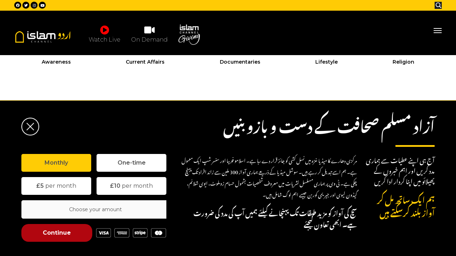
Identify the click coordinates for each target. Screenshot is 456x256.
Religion (403, 62)
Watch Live (104, 34)
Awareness (56, 62)
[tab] (56, 163)
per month (56, 185)
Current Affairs (145, 62)
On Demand (149, 34)
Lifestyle (326, 62)
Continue (57, 232)
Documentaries (240, 62)
